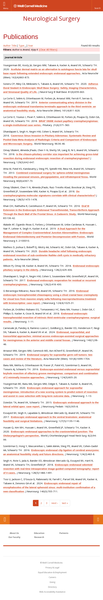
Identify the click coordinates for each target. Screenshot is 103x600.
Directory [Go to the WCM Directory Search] (52, 587)
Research (39, 537)
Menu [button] (5, 8)
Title (13, 45)
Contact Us (98, 519)
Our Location (5, 519)
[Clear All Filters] (48, 49)
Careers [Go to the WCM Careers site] (52, 577)
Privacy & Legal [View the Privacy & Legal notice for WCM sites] (52, 567)
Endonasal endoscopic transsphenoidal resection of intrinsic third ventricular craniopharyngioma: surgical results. (51, 317)
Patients (63, 533)
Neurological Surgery (51, 18)
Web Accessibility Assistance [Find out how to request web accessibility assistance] (52, 591)
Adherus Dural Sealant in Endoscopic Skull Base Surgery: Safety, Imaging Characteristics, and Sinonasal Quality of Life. (50, 87)
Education (39, 533)
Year (30, 45)
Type (21, 45)
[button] (97, 5)
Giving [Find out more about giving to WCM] (52, 582)
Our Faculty (14, 537)
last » (65, 503)
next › (55, 503)
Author (7, 45)
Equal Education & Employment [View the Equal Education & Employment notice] (52, 572)
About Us (14, 533)
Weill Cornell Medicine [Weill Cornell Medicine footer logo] (51, 551)
